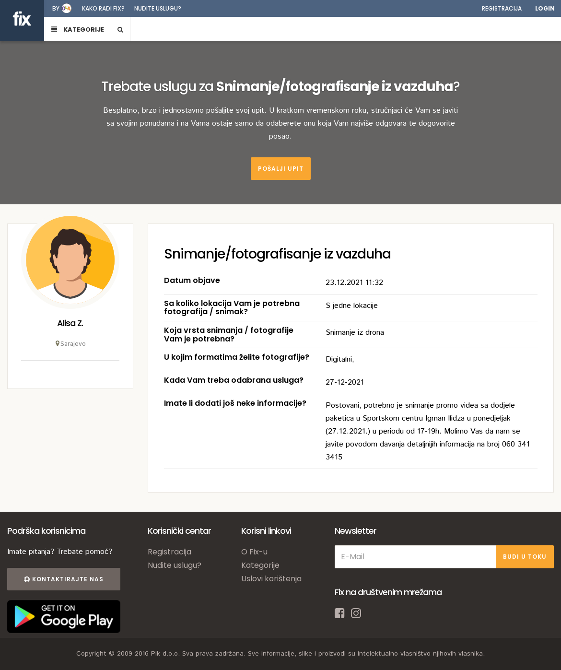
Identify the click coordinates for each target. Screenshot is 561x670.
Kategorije (260, 565)
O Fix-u (254, 551)
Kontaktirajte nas (64, 579)
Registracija (502, 8)
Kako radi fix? (103, 8)
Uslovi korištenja (271, 578)
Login (545, 8)
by (55, 8)
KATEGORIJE (77, 29)
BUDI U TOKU (525, 556)
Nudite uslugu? (157, 8)
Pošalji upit (281, 169)
